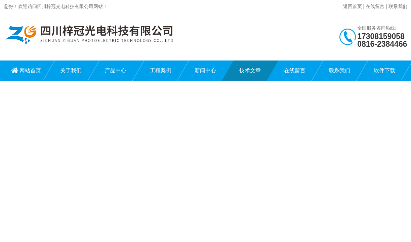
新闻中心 (205, 70)
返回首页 (352, 6)
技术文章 (250, 70)
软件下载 (384, 70)
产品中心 (115, 70)
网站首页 (30, 70)
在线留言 (375, 6)
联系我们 (397, 6)
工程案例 (160, 70)
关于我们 (71, 70)
